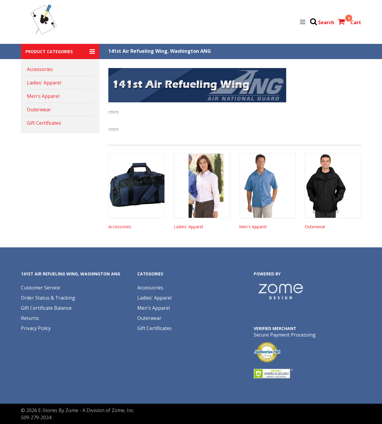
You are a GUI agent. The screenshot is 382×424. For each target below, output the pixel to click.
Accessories (40, 69)
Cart (355, 22)
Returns (30, 318)
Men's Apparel (43, 96)
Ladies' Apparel (44, 82)
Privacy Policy (36, 328)
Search (326, 22)
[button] (60, 51)
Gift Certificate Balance (46, 308)
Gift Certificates (44, 123)
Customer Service (40, 287)
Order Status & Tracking (48, 298)
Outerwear (39, 109)
